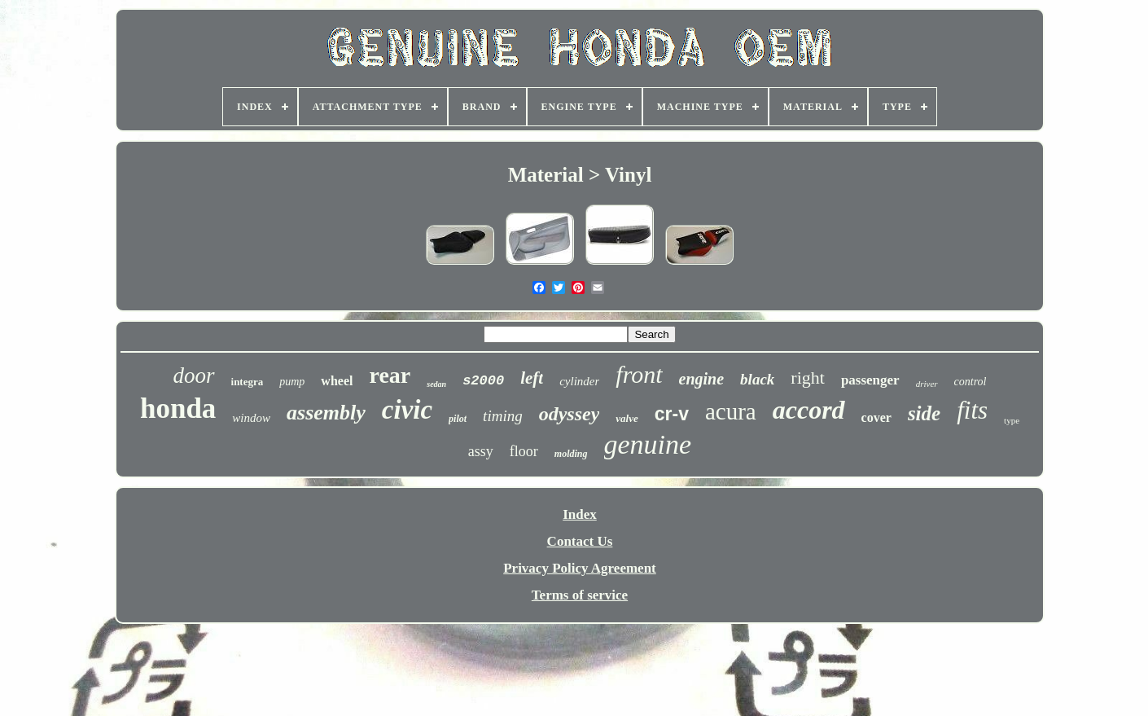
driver (927, 384)
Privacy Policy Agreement (579, 568)
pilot (458, 418)
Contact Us (580, 541)
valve (627, 418)
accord (809, 409)
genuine (648, 444)
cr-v (672, 413)
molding (571, 453)
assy (480, 451)
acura (730, 411)
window (251, 417)
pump (292, 382)
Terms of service (580, 595)
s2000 (483, 381)
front (639, 374)
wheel (337, 381)
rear (389, 375)
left (531, 378)
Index (580, 514)
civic (407, 409)
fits (972, 410)
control (970, 382)
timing (503, 415)
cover (876, 417)
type (1011, 420)
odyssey (569, 413)
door (194, 375)
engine (702, 379)
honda (178, 408)
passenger (870, 380)
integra (247, 382)
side (924, 413)
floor (524, 451)
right (808, 377)
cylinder (579, 381)
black (757, 379)
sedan (436, 384)
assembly (326, 412)
